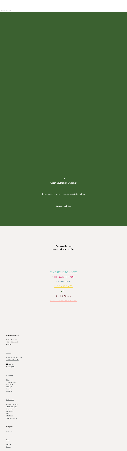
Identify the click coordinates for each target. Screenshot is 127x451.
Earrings (9, 386)
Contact (8, 353)
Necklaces (9, 384)
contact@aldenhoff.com (14, 357)
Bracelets (9, 389)
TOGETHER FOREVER (63, 300)
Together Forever (12, 418)
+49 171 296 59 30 (12, 360)
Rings (8, 380)
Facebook (11, 364)
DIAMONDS (63, 281)
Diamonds (9, 409)
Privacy (8, 447)
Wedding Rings (11, 382)
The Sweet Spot (63, 276)
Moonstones (63, 286)
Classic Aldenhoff (12, 404)
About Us (9, 431)
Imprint (8, 444)
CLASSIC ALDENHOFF (63, 272)
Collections (10, 400)
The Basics (63, 295)
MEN (63, 291)
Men (7, 413)
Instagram (11, 366)
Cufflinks (9, 391)
